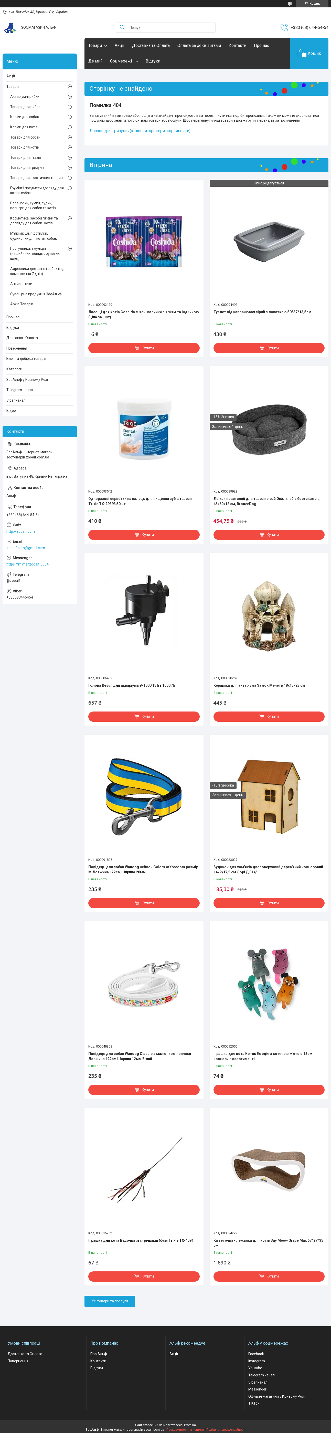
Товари (95, 45)
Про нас (261, 45)
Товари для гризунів (27, 167)
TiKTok (253, 1403)
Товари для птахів (25, 157)
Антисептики (21, 284)
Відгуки (153, 61)
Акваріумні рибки (24, 97)
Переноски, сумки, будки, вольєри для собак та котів (33, 205)
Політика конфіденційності (225, 1429)
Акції (119, 45)
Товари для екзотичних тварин (36, 178)
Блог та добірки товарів (26, 359)
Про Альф (98, 1354)
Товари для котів (24, 147)
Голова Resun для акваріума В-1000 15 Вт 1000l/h (131, 685)
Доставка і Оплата (22, 338)
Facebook (256, 1354)
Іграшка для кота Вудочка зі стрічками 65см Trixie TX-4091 (141, 1240)
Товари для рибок (25, 107)
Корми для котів (24, 127)
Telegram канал (19, 390)
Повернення (16, 348)
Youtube (255, 1368)
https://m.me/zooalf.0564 (27, 564)
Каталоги (14, 369)
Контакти (237, 45)
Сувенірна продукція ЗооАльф (36, 294)
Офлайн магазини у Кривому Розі (276, 1396)
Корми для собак (24, 117)
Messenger (257, 1389)
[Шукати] (122, 28)
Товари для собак (25, 137)
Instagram (256, 1361)
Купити (148, 348)
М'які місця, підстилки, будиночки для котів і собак (33, 235)
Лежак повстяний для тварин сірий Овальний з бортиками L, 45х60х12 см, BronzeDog (267, 501)
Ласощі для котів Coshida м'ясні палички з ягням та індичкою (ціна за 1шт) (143, 314)
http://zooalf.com (20, 531)
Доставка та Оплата (151, 45)
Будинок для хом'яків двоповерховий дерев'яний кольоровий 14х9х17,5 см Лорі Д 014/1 (268, 869)
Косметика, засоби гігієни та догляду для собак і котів (34, 220)
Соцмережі (121, 61)
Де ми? (95, 61)
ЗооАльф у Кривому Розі (27, 380)
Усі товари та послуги (110, 1301)
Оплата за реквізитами (199, 45)
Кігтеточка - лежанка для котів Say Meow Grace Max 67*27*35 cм (268, 1243)
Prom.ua (190, 1425)
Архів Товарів (21, 304)
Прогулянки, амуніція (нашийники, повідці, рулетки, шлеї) (35, 253)
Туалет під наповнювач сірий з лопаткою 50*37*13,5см (262, 312)
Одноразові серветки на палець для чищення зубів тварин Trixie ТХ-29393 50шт (140, 501)
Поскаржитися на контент (185, 1429)
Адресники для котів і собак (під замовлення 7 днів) (37, 271)
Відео (11, 411)
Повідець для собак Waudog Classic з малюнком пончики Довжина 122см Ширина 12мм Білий (139, 1056)
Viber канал (16, 400)
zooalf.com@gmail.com (25, 548)
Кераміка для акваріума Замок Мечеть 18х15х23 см (259, 685)
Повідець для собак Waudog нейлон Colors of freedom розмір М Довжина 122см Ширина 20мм (143, 869)
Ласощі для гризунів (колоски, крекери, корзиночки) (140, 130)
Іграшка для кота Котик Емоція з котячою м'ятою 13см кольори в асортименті (262, 1056)
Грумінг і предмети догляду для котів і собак (37, 190)
